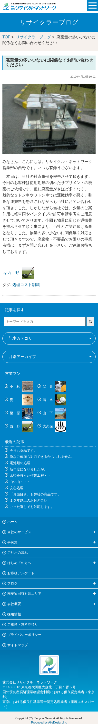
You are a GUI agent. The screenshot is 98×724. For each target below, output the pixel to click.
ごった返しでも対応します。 (32, 507)
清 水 (54, 400)
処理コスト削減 (26, 285)
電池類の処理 (20, 463)
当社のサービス (19, 532)
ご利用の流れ (17, 552)
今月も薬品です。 (23, 450)
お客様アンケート (21, 573)
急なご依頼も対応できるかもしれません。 (42, 457)
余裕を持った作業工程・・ (30, 475)
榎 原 (21, 413)
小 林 (21, 387)
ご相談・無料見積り (22, 624)
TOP (6, 37)
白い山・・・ (20, 482)
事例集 (12, 542)
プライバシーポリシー (24, 635)
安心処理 (16, 488)
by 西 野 (10, 273)
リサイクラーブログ (33, 37)
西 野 (21, 426)
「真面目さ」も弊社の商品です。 (35, 494)
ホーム (12, 522)
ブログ (12, 583)
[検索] (90, 321)
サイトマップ (17, 645)
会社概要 (14, 604)
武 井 (54, 387)
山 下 (54, 413)
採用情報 (14, 614)
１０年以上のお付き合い (28, 500)
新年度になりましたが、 (28, 469)
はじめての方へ (19, 563)
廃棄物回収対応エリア (24, 594)
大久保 (54, 426)
